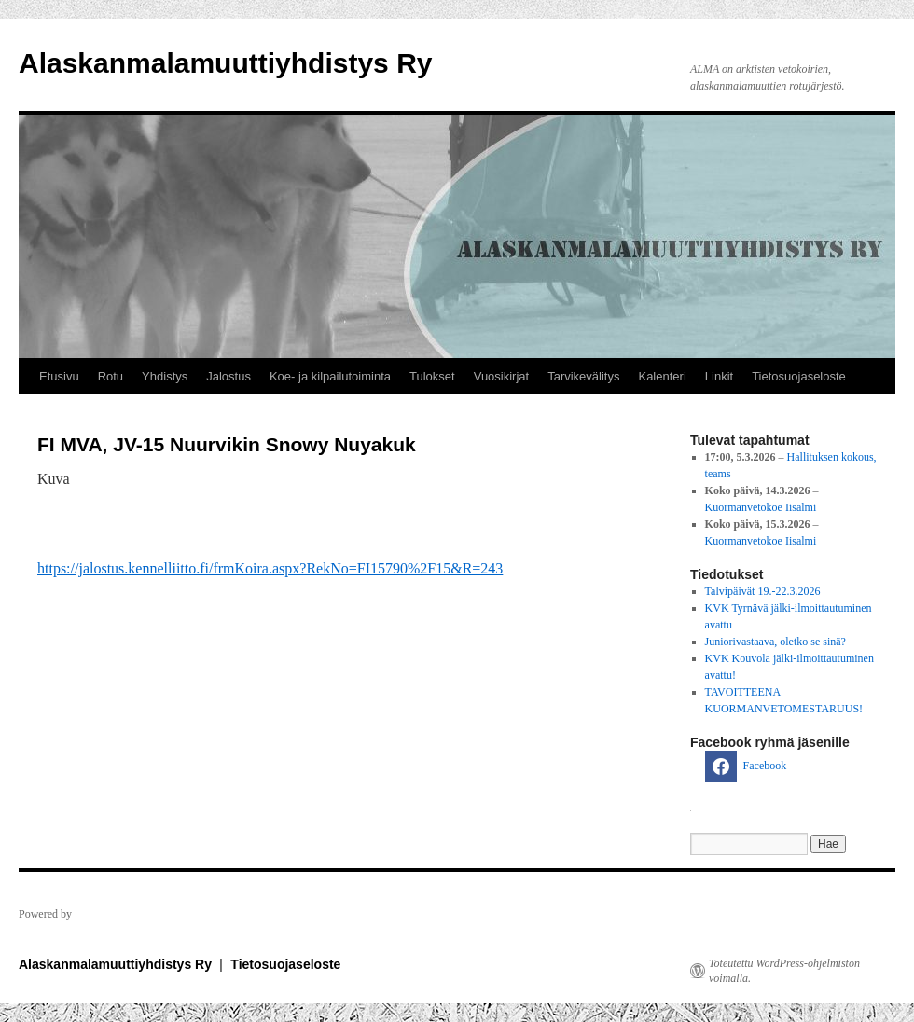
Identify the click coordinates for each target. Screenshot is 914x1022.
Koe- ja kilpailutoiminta (330, 376)
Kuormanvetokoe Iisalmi (761, 507)
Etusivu (59, 376)
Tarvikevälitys (583, 376)
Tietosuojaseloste (799, 376)
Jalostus (228, 376)
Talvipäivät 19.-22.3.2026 (763, 591)
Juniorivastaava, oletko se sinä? (775, 641)
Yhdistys (164, 376)
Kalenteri (662, 376)
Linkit (719, 376)
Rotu (110, 376)
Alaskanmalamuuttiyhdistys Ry (225, 63)
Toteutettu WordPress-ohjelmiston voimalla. (784, 971)
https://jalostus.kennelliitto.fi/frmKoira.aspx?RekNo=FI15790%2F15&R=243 (270, 568)
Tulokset (432, 376)
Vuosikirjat (501, 376)
